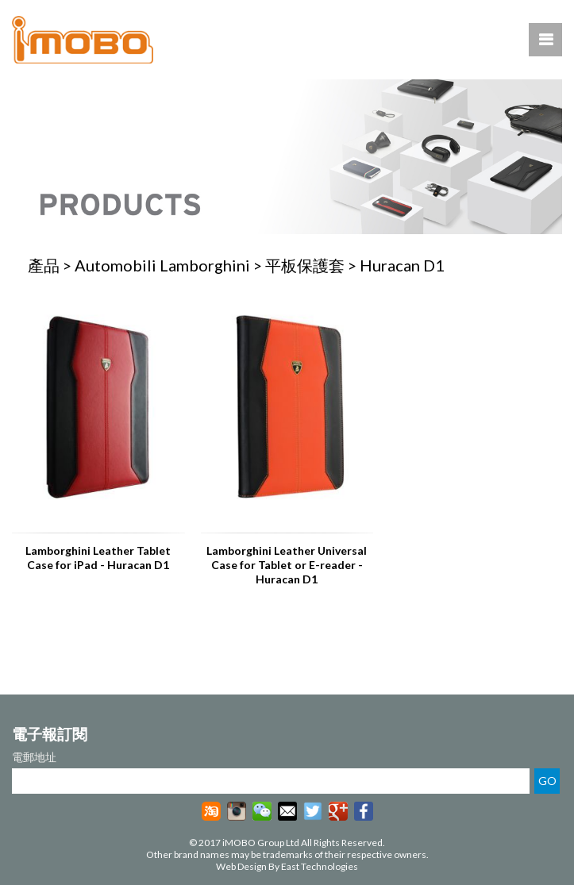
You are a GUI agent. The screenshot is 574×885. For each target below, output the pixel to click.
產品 (44, 265)
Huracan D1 (402, 265)
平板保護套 (305, 265)
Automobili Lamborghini (162, 265)
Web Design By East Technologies (287, 866)
